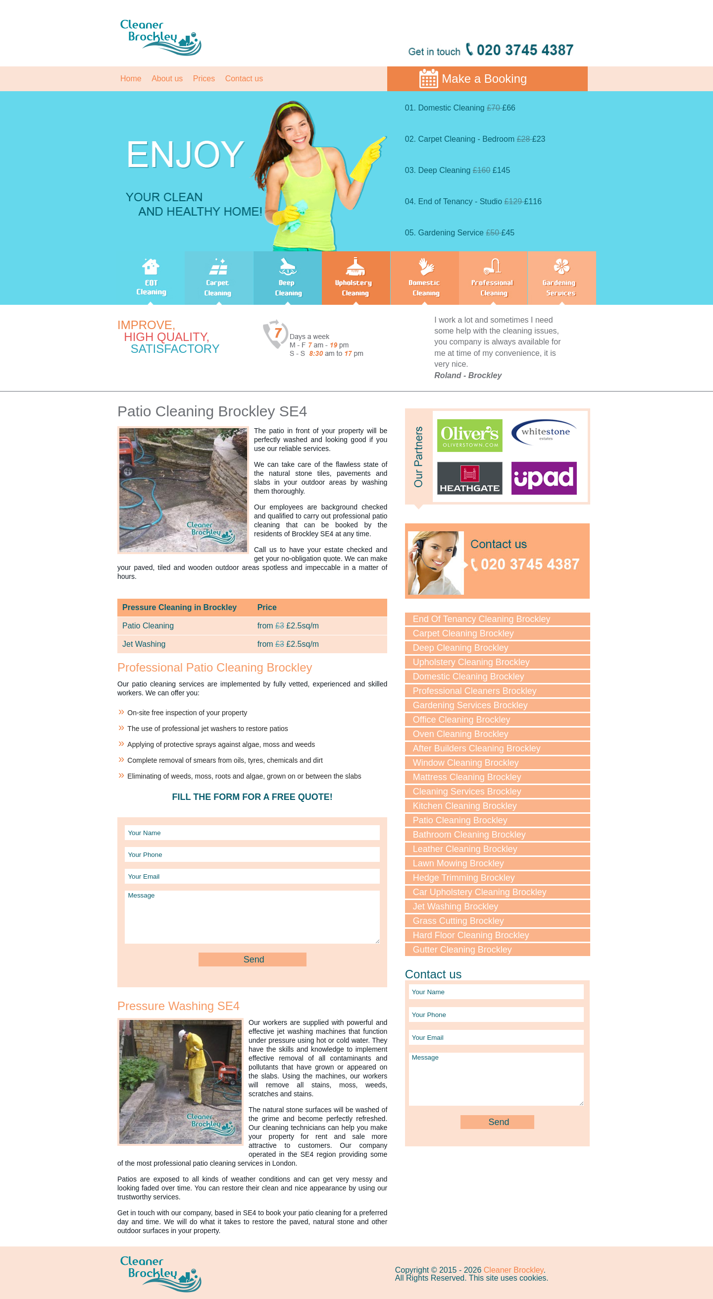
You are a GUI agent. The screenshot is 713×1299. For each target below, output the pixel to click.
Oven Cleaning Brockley (461, 734)
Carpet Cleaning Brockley (463, 633)
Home (131, 78)
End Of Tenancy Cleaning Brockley (482, 619)
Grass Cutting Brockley (458, 921)
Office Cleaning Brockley (461, 720)
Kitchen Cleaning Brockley (465, 806)
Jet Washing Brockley (455, 906)
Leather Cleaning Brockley (465, 849)
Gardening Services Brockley (470, 705)
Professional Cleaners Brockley (475, 691)
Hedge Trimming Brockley (464, 878)
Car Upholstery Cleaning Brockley (480, 892)
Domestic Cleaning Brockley (468, 676)
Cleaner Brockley (514, 1270)
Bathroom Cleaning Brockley (469, 835)
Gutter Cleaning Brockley (462, 950)
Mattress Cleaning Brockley (467, 777)
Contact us (244, 78)
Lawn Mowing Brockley (458, 863)
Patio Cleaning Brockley (460, 820)
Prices (204, 78)
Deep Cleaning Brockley (461, 648)
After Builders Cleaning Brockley (477, 748)
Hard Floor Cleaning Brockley (471, 935)
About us (167, 78)
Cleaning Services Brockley (467, 791)
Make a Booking (484, 78)
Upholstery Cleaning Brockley (471, 662)
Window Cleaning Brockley (466, 763)
